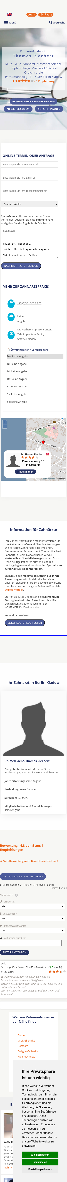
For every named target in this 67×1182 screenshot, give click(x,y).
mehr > (8, 1170)
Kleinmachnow (26, 1059)
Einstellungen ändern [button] (40, 1169)
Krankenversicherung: (15, 928)
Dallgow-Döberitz (28, 1054)
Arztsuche (59, 22)
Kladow (32, 341)
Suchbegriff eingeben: (15, 940)
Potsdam (23, 1048)
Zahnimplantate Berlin (30, 337)
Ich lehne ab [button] (40, 1162)
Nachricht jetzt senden (21, 268)
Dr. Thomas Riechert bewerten (23, 879)
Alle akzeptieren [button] (40, 1154)
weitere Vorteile (14, 592)
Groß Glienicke (26, 1043)
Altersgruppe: (10, 916)
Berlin (21, 1038)
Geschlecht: (9, 904)
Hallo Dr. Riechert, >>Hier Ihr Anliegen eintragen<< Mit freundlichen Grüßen (29, 251)
